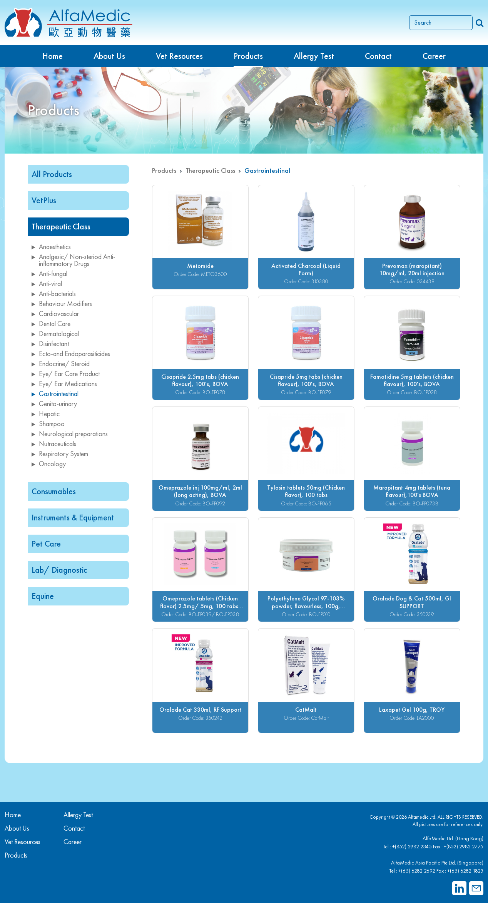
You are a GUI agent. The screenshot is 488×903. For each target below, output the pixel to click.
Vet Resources (179, 56)
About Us (109, 56)
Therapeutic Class (61, 226)
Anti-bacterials (54, 293)
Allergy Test (78, 814)
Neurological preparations (70, 433)
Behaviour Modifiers (62, 303)
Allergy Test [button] (314, 56)
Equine (43, 596)
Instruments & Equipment (73, 517)
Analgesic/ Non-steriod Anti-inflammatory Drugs (73, 260)
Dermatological (55, 333)
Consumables (54, 491)
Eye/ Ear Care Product (66, 373)
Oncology (49, 463)
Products (164, 170)
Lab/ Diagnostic (59, 569)
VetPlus (44, 200)
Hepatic (46, 413)
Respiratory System (60, 453)
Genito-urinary (54, 403)
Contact (378, 56)
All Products (52, 174)
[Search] (441, 22)
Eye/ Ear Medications (64, 383)
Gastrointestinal (55, 393)
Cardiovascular (55, 313)
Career (434, 56)
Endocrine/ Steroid (61, 363)
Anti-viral (47, 283)
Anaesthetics (51, 246)
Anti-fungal (49, 273)
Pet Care (46, 543)
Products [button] (248, 56)
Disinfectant (50, 343)
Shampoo (48, 423)
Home (52, 56)
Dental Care (51, 323)
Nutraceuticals (54, 443)
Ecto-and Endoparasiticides (71, 353)
